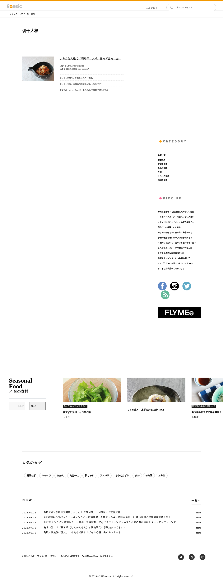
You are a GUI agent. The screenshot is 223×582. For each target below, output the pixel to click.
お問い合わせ (28, 556)
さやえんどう (122, 475)
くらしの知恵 (163, 176)
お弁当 (161, 475)
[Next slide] (38, 406)
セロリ (66, 417)
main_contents (83, 69)
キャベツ (46, 475)
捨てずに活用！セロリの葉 (77, 412)
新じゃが (89, 475)
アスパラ (104, 475)
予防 (160, 172)
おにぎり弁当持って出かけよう (171, 268)
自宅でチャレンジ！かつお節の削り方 (174, 258)
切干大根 (31, 14)
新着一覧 (161, 155)
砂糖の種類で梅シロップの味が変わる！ (175, 238)
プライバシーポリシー (47, 556)
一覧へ (196, 500)
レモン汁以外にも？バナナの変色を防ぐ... (176, 222)
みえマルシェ (106, 556)
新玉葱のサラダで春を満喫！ (206, 412)
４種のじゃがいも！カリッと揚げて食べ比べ (177, 243)
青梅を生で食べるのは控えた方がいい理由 (176, 212)
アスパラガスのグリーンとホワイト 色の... (176, 263)
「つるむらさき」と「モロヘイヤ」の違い (176, 217)
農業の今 (161, 160)
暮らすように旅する (70, 556)
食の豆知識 (72, 69)
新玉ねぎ (31, 475)
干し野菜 (68, 66)
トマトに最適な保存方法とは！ (171, 253)
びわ (137, 475)
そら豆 (149, 475)
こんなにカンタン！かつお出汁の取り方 (175, 248)
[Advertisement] (179, 74)
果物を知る (162, 180)
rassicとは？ (152, 8)
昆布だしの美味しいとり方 (169, 227)
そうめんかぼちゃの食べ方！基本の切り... (176, 232)
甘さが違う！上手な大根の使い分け (145, 410)
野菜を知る (162, 164)
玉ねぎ (195, 417)
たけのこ (74, 475)
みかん (60, 475)
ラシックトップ (16, 14)
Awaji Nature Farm (90, 556)
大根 (74, 66)
